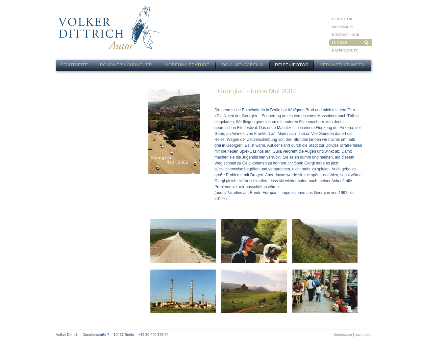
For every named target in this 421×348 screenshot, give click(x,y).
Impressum (342, 27)
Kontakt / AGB (345, 34)
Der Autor (342, 19)
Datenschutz (345, 50)
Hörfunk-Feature (187, 64)
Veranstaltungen (342, 64)
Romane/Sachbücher (126, 64)
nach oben (363, 335)
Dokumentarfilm (242, 64)
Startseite (74, 64)
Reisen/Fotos (291, 64)
